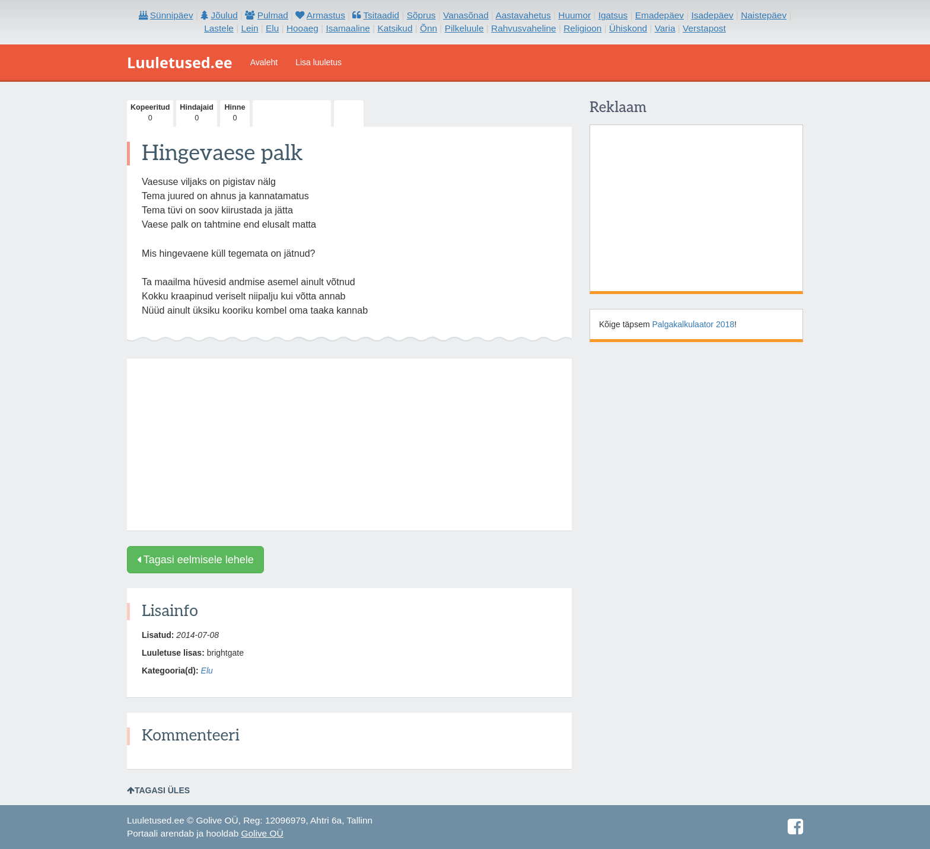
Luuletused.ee (179, 62)
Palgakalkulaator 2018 (693, 324)
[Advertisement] (349, 445)
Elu (207, 670)
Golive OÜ (262, 833)
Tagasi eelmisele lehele (195, 560)
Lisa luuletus (318, 62)
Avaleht (264, 62)
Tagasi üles (158, 790)
